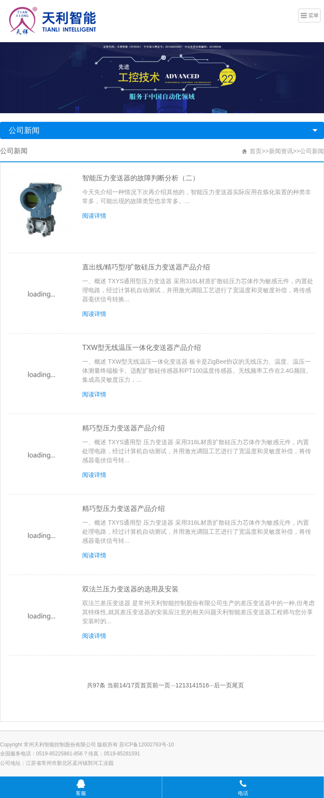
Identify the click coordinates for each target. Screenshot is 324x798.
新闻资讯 (281, 151)
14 (192, 685)
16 (205, 685)
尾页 (238, 685)
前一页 (161, 685)
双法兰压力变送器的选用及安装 (130, 589)
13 (185, 685)
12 (179, 685)
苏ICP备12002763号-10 (146, 745)
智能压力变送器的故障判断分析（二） (140, 178)
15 (199, 685)
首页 (256, 151)
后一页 (223, 685)
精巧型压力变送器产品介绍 (123, 428)
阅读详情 (94, 215)
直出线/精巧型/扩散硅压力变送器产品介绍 (146, 267)
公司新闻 (24, 130)
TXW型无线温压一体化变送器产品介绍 (141, 347)
